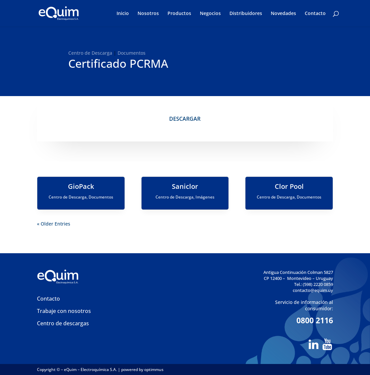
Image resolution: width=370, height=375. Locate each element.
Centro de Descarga (90, 53)
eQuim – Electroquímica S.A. (91, 369)
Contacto (315, 13)
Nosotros (148, 13)
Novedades (283, 13)
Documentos (132, 53)
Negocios (210, 13)
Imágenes (204, 197)
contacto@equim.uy (313, 290)
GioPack (81, 186)
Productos (179, 13)
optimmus (154, 369)
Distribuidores (245, 13)
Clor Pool (289, 186)
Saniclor (185, 186)
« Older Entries (53, 224)
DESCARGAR (184, 118)
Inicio (123, 13)
